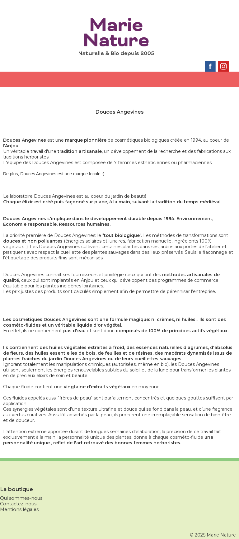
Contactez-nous (18, 504)
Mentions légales (19, 509)
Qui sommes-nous (21, 498)
